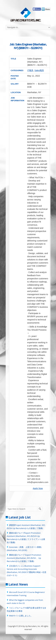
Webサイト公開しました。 (21, 615)
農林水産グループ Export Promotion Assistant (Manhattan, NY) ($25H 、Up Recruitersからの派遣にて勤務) (24, 558)
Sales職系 (39, 70)
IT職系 (30, 70)
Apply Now (38, 488)
